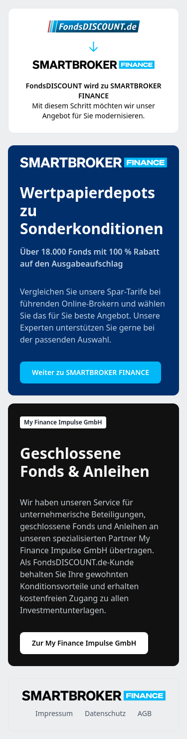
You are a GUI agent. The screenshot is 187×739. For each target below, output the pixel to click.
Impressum (54, 713)
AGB (145, 713)
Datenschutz (105, 713)
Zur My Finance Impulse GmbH (84, 643)
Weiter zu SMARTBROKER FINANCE (90, 372)
